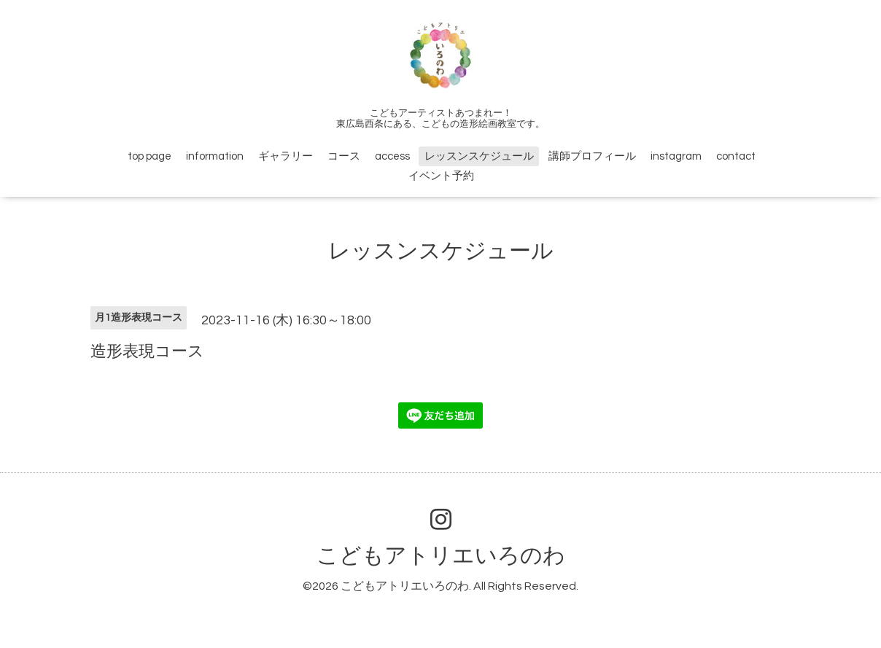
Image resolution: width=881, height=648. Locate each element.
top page (149, 156)
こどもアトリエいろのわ (441, 555)
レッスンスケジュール (479, 156)
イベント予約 (441, 176)
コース (343, 156)
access (392, 156)
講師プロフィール (592, 156)
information (215, 156)
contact (736, 156)
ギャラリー (285, 156)
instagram (676, 156)
